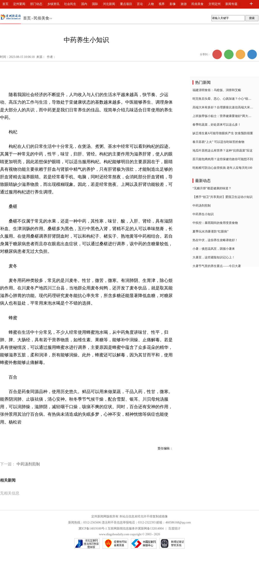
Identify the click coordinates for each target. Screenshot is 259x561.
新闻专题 (231, 4)
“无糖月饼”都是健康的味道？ (212, 188)
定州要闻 (19, 4)
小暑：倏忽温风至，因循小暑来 (214, 248)
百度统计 (174, 528)
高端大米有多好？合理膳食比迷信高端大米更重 (223, 107)
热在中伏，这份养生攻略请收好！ (215, 240)
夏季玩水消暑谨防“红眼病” (210, 231)
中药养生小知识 (203, 214)
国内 (84, 4)
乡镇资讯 (53, 4)
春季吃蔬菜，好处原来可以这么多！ (217, 124)
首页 (5, 4)
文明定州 (214, 4)
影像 (173, 4)
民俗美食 (197, 4)
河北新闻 (109, 4)
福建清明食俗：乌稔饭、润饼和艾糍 (217, 90)
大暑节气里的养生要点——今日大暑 (217, 266)
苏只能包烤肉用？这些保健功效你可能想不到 (223, 159)
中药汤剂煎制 (28, 464)
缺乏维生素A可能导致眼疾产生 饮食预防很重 (223, 133)
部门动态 (36, 4)
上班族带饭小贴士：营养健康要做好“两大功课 (223, 116)
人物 (151, 4)
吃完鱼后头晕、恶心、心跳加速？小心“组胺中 (223, 98)
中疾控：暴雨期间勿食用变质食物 (215, 222)
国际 (95, 4)
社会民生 (70, 4)
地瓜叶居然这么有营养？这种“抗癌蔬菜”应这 (223, 150)
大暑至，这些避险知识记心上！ (214, 257)
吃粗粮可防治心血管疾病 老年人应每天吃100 (222, 167)
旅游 (184, 4)
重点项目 (126, 4)
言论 (140, 4)
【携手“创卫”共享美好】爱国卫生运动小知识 (223, 197)
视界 (162, 4)
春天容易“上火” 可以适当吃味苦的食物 (218, 142)
